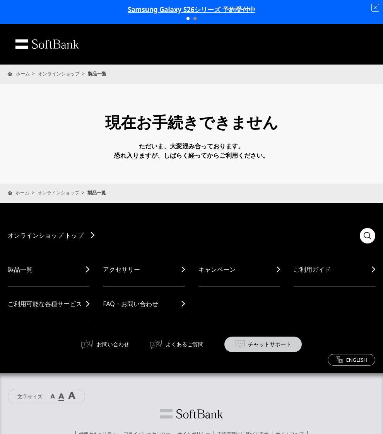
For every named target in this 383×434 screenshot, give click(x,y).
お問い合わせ (113, 344)
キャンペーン (217, 269)
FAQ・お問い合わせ (130, 304)
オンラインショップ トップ (46, 235)
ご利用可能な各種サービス (45, 304)
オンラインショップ (59, 73)
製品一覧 (20, 269)
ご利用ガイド (312, 269)
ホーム (23, 73)
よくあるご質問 (184, 344)
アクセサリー (121, 269)
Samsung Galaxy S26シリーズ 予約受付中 (191, 9)
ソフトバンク (191, 413)
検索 (367, 235)
